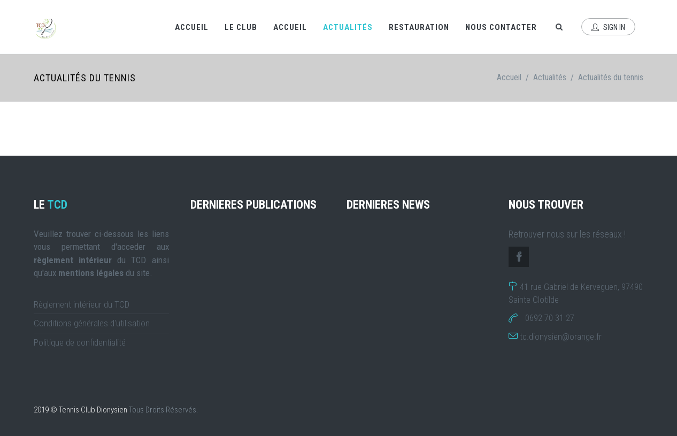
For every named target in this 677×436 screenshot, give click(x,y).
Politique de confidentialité (80, 342)
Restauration (419, 27)
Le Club (241, 27)
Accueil (192, 27)
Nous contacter (501, 27)
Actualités (348, 27)
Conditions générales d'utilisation (92, 323)
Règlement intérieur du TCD (81, 304)
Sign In (608, 27)
